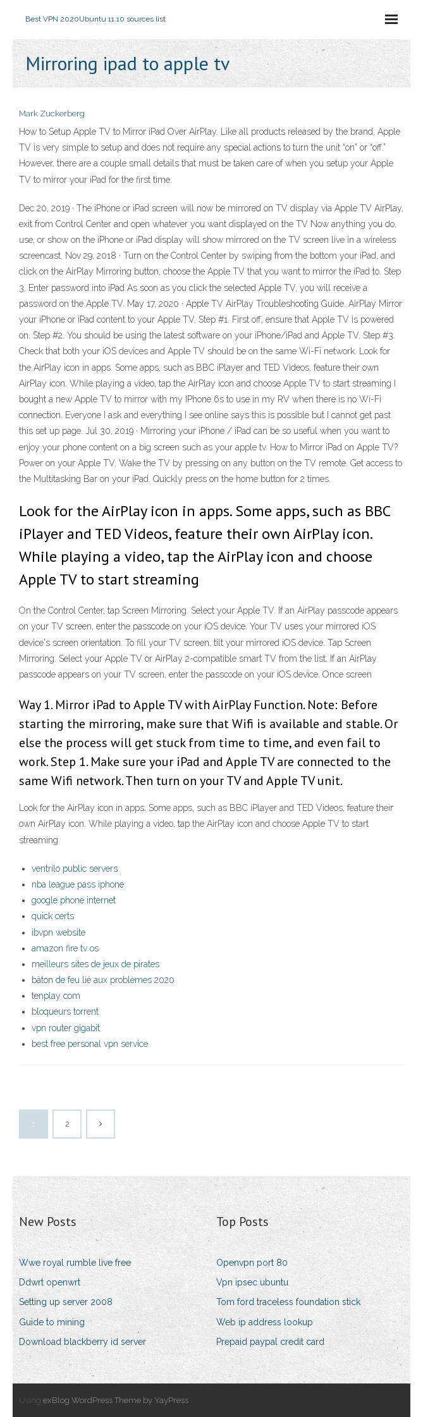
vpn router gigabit (66, 1028)
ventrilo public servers (75, 868)
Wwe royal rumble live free (75, 1263)
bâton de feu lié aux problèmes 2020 (103, 980)
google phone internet (74, 900)
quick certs (53, 916)
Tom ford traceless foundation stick (288, 1302)
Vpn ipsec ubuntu (252, 1282)
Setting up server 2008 (66, 1302)
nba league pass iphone (78, 884)
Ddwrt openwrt (49, 1282)
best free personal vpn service (90, 1044)
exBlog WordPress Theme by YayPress (115, 1400)
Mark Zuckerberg (52, 113)
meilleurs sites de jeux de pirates (95, 964)
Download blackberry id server (82, 1342)
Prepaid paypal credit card (270, 1342)
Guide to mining (52, 1322)
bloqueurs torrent (65, 1011)
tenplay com (56, 996)
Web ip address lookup (264, 1322)
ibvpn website (58, 932)
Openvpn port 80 (252, 1263)
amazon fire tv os (65, 948)
